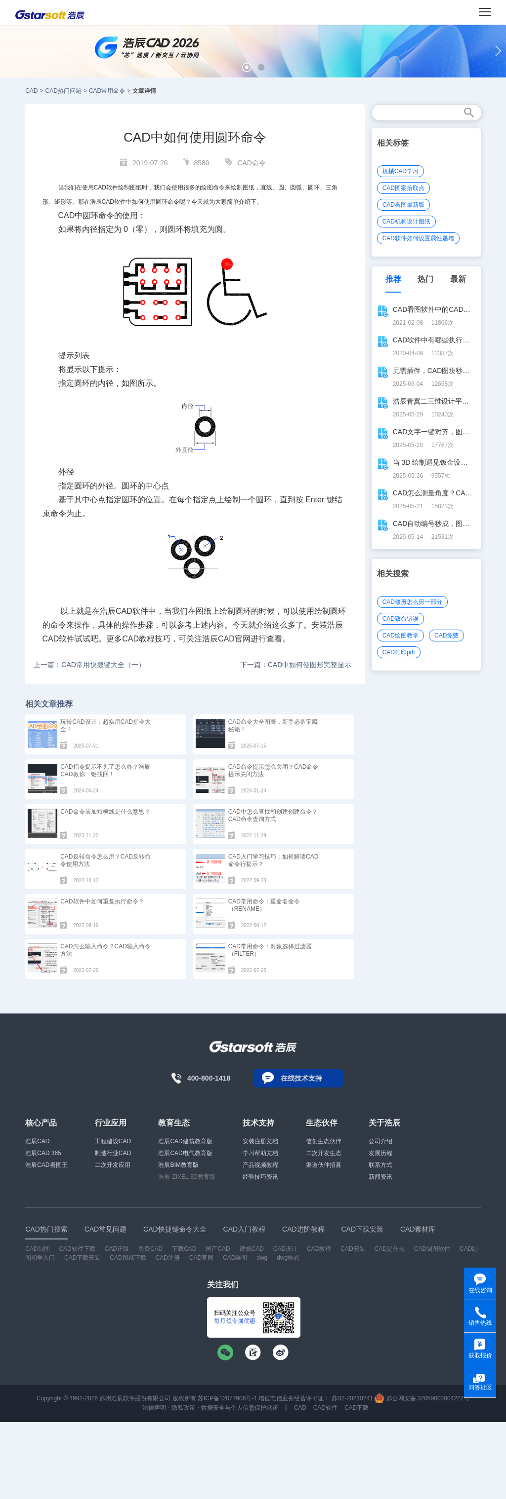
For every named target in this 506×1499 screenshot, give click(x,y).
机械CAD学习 (400, 171)
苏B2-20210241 (352, 1398)
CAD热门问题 (63, 90)
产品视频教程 (260, 1165)
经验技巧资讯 (260, 1176)
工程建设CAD (113, 1141)
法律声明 (154, 1407)
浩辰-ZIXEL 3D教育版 (186, 1176)
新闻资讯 (380, 1176)
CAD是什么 (390, 1248)
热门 (425, 279)
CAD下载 (356, 1407)
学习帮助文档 (260, 1153)
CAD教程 (319, 1248)
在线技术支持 (301, 1078)
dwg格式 (288, 1257)
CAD (31, 90)
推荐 (393, 279)
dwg (261, 1257)
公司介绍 (380, 1141)
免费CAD (150, 1248)
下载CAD (184, 1248)
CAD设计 (285, 1248)
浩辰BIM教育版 (178, 1165)
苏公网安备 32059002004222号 (422, 1398)
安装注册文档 (260, 1141)
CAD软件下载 (77, 1248)
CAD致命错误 (400, 618)
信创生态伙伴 (323, 1141)
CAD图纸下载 (128, 1257)
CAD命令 (251, 163)
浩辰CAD (37, 1141)
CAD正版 (117, 1248)
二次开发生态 (323, 1153)
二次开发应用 (112, 1165)
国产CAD (218, 1248)
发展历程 (380, 1153)
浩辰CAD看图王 (46, 1165)
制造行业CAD (113, 1153)
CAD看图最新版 (403, 204)
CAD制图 (37, 1248)
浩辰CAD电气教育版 (185, 1153)
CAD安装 (352, 1248)
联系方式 (380, 1165)
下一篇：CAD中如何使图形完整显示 (296, 665)
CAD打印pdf (398, 652)
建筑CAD (252, 1248)
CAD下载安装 (82, 1257)
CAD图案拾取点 (403, 188)
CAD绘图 (235, 1257)
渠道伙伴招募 (323, 1165)
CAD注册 (168, 1257)
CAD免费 (446, 635)
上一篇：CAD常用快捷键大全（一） (89, 665)
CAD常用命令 (107, 90)
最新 (458, 279)
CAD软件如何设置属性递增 (418, 238)
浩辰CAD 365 (43, 1153)
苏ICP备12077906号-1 (227, 1398)
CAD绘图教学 (400, 635)
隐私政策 (183, 1407)
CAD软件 (325, 1407)
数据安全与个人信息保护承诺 (239, 1407)
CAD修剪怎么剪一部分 (412, 602)
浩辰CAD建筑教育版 (185, 1141)
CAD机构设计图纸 (406, 221)
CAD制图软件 (432, 1248)
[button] (247, 67)
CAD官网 (201, 1257)
